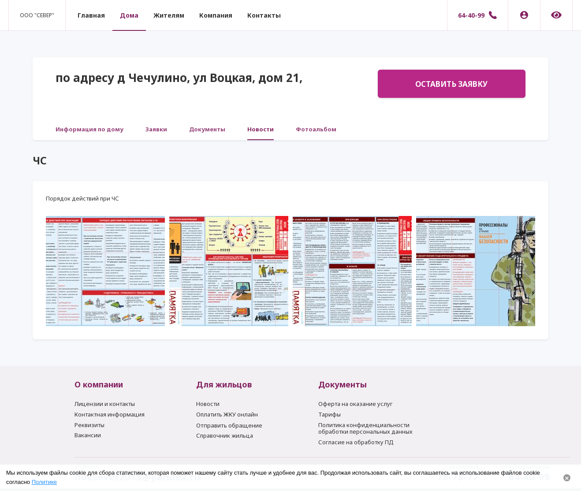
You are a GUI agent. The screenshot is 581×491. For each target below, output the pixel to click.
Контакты (264, 15)
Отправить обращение (229, 425)
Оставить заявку (451, 84)
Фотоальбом (316, 129)
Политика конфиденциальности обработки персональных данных (365, 428)
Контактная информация (109, 414)
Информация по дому (89, 129)
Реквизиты (89, 425)
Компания (215, 15)
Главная (91, 15)
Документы (207, 129)
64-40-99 (471, 15)
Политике (44, 482)
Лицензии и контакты (104, 404)
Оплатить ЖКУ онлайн (227, 414)
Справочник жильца (224, 435)
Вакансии (87, 435)
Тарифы (329, 414)
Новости (260, 129)
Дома (129, 15)
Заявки (156, 129)
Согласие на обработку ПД (356, 442)
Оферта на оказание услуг (355, 404)
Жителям (168, 15)
